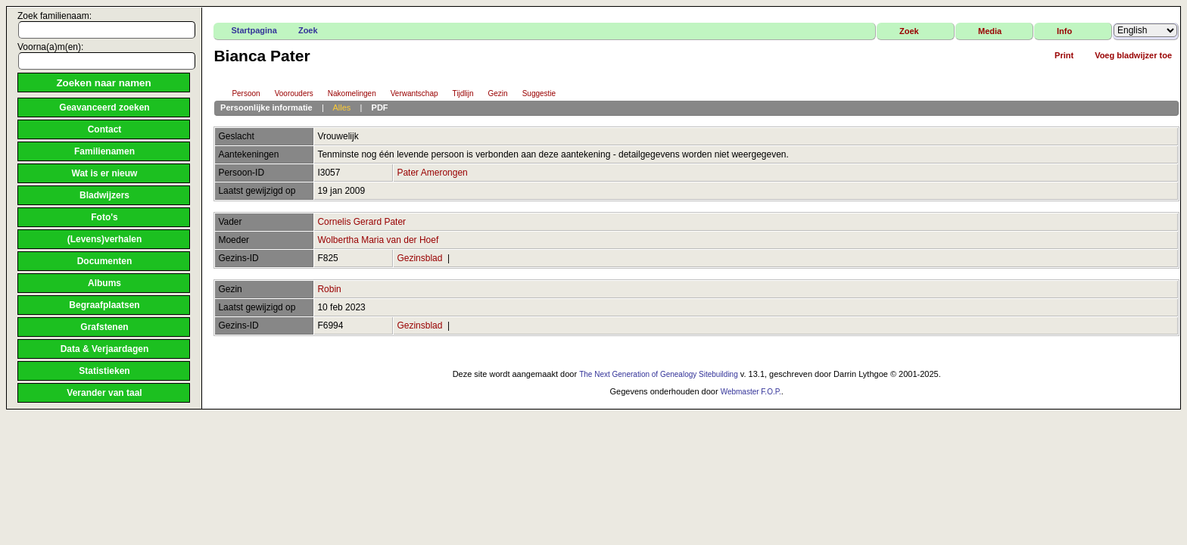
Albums (104, 283)
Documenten (104, 261)
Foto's (104, 217)
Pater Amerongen (432, 172)
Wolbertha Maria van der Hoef (377, 240)
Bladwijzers (104, 195)
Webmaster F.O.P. (751, 392)
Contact (105, 129)
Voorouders (287, 94)
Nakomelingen (345, 94)
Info (1064, 31)
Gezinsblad (419, 258)
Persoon (239, 94)
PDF (380, 107)
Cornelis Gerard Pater (361, 221)
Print (1064, 55)
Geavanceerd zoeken (104, 107)
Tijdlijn (456, 94)
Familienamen (104, 151)
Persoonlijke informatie (266, 107)
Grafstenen (104, 327)
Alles (341, 107)
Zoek (308, 30)
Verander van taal (104, 393)
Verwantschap (407, 94)
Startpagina (254, 30)
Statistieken (104, 371)
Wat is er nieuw (105, 173)
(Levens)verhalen (104, 239)
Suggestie (532, 94)
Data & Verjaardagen (105, 349)
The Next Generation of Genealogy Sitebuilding (658, 374)
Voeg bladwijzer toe (1133, 55)
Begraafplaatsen (104, 305)
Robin (329, 289)
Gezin (491, 94)
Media (990, 31)
